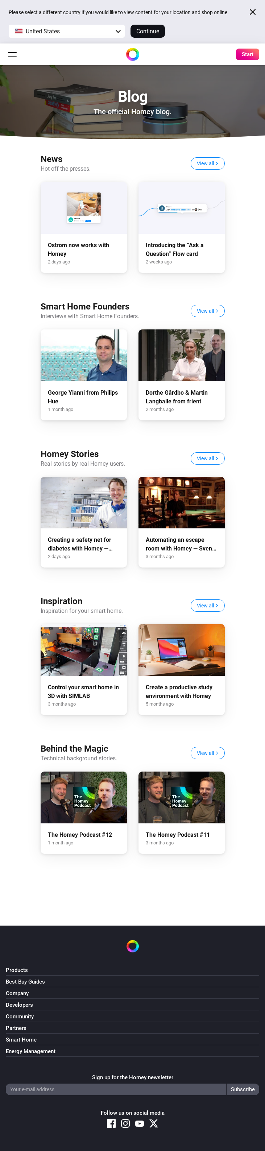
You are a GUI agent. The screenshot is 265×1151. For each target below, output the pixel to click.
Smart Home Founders (85, 307)
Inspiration (61, 601)
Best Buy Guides (25, 981)
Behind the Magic (74, 749)
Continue (147, 31)
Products (17, 970)
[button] (67, 31)
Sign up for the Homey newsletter (132, 1077)
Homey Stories (70, 454)
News (51, 159)
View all (208, 163)
